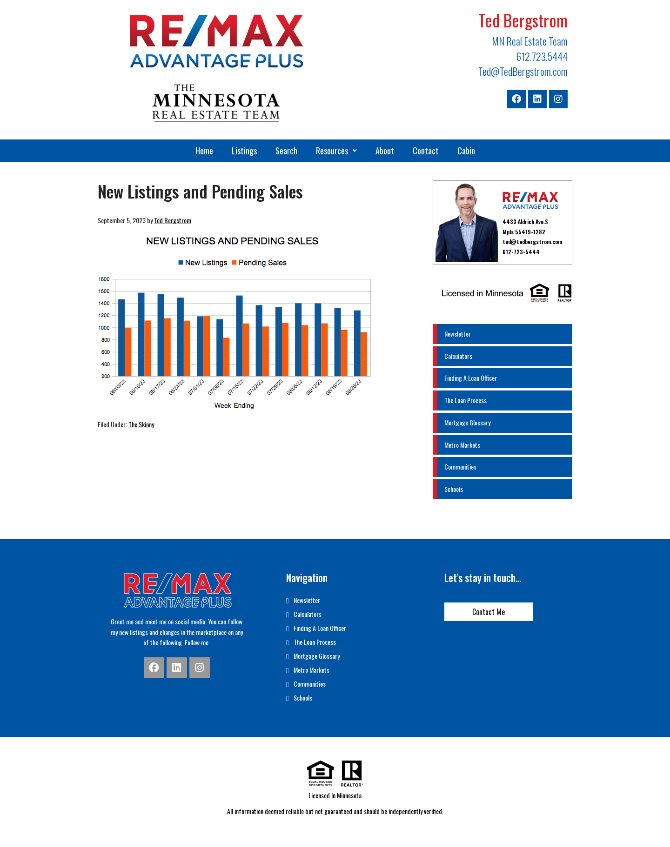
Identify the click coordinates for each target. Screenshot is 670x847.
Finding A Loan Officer (470, 378)
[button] (336, 150)
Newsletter (457, 333)
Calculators (458, 356)
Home (204, 151)
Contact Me (488, 611)
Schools (453, 489)
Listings (244, 151)
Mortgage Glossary (467, 422)
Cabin (466, 151)
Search (286, 151)
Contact (426, 151)
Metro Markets (462, 445)
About (384, 151)
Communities (460, 466)
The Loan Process (465, 400)
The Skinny (141, 424)
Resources (336, 151)
